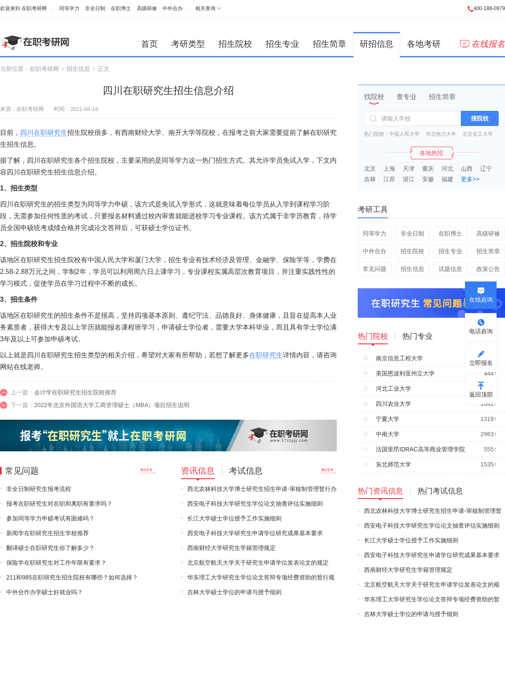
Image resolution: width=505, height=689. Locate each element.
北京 (370, 168)
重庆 (428, 168)
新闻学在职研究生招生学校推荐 (47, 533)
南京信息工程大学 (399, 358)
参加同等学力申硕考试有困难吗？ (50, 518)
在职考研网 (34, 8)
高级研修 (147, 8)
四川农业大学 (393, 403)
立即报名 (481, 362)
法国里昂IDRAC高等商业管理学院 (420, 449)
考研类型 (188, 43)
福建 (447, 179)
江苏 (389, 179)
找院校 (374, 96)
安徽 (428, 179)
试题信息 (450, 268)
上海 (389, 168)
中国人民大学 (404, 134)
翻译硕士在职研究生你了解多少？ (50, 547)
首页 (149, 43)
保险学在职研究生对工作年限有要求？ (56, 562)
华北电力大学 (441, 134)
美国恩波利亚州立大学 (405, 373)
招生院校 (235, 43)
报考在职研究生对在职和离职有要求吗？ (59, 503)
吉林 (370, 179)
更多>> (470, 179)
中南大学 (387, 434)
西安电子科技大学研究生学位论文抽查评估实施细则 (255, 503)
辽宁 (486, 168)
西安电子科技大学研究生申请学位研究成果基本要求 (255, 533)
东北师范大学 (393, 464)
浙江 (409, 179)
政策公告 (488, 268)
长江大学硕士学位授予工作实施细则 (234, 518)
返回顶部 (481, 394)
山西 (467, 168)
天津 (409, 168)
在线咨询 (481, 299)
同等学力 (69, 8)
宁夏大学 (387, 419)
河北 (447, 168)
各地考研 (424, 43)
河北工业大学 (393, 388)
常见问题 (374, 268)
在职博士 (121, 8)
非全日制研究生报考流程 (38, 488)
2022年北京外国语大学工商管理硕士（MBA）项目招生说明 (111, 405)
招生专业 (282, 43)
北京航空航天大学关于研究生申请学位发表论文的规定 (258, 562)
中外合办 (172, 8)
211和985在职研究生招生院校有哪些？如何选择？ (72, 577)
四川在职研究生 (43, 132)
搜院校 (480, 118)
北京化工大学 (477, 134)
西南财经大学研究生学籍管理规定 (231, 547)
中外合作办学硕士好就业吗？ (44, 592)
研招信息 (376, 43)
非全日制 (95, 8)
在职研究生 (266, 355)
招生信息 (78, 68)
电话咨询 (481, 331)
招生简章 (329, 43)
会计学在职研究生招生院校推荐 (75, 392)
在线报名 (482, 43)
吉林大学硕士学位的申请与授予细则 (234, 592)
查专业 (406, 96)
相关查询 (205, 8)
